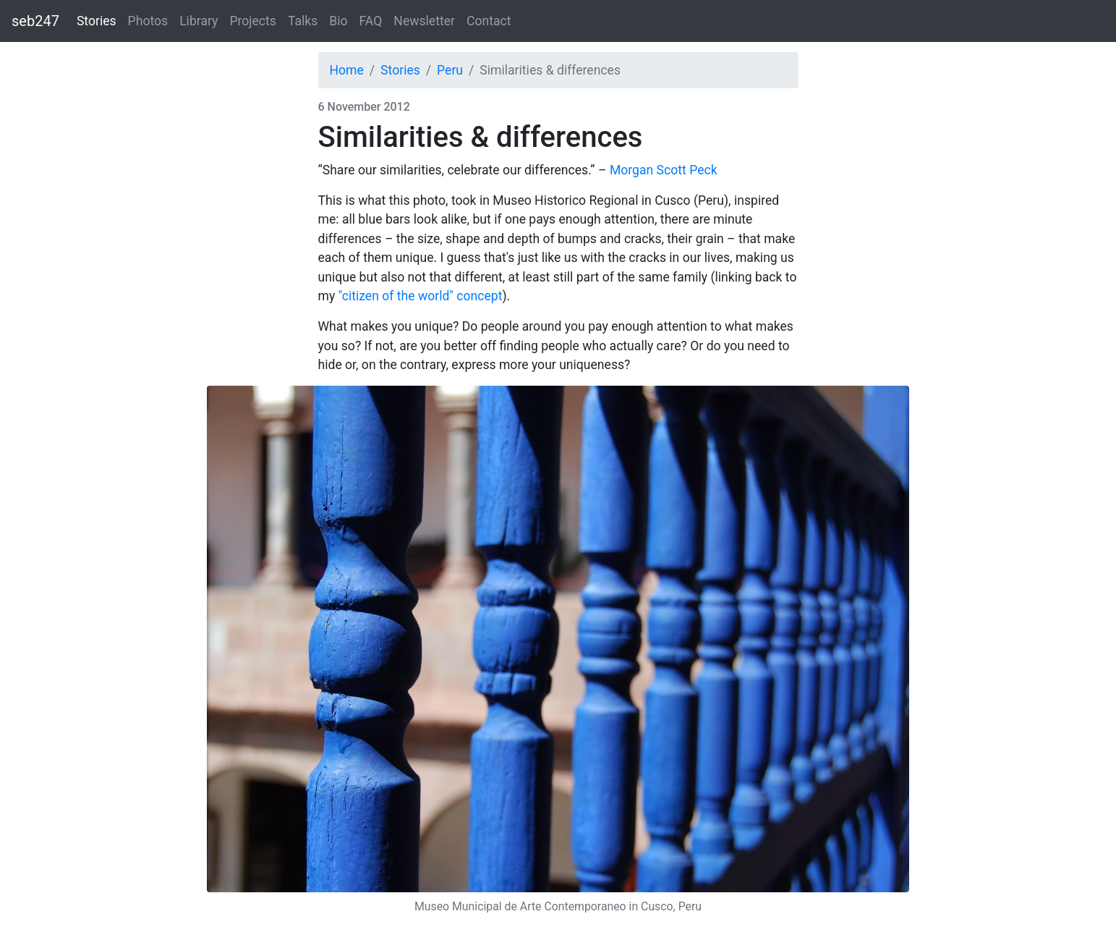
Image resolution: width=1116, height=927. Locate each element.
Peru (450, 70)
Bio (338, 21)
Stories (96, 21)
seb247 (35, 21)
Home (347, 70)
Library (198, 21)
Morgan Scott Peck (663, 170)
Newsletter (424, 21)
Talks (303, 21)
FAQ (371, 21)
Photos (148, 21)
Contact (489, 21)
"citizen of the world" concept (420, 296)
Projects (252, 21)
